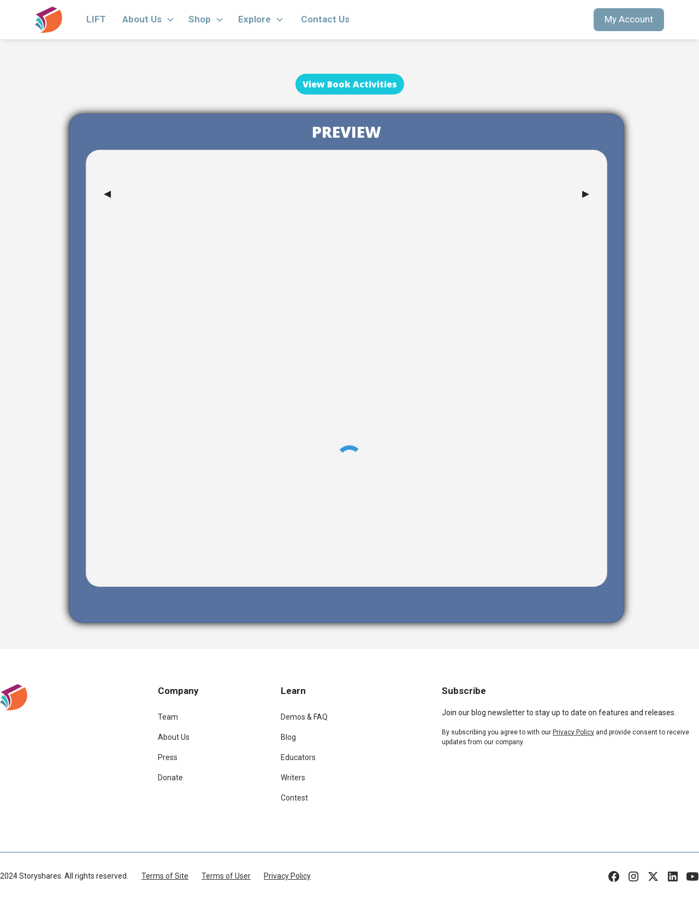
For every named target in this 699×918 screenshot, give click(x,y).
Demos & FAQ (304, 717)
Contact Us (325, 19)
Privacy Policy (287, 876)
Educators (298, 757)
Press (167, 757)
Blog (288, 737)
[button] (148, 19)
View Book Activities (350, 84)
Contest (294, 797)
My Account (629, 19)
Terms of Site (164, 876)
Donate (170, 777)
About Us (173, 737)
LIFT (96, 19)
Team (168, 717)
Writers (293, 777)
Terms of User (226, 876)
